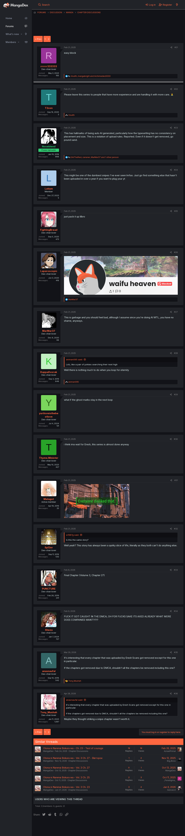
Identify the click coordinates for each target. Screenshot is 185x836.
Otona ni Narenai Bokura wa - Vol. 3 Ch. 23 (66, 787)
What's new (12, 34)
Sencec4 (171, 790)
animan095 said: (74, 359)
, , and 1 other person (95, 157)
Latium (49, 188)
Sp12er (49, 547)
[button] (21, 34)
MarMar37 (48, 330)
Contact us (75, 824)
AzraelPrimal (170, 751)
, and (91, 76)
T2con (49, 108)
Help (125, 824)
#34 (176, 611)
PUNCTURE (48, 588)
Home (9, 18)
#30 (176, 439)
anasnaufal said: (74, 700)
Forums (10, 26)
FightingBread (48, 229)
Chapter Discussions (78, 751)
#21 (176, 47)
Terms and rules (93, 824)
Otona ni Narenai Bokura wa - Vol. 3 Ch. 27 (66, 767)
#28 (176, 353)
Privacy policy (112, 824)
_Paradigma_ (170, 780)
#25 (176, 211)
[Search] (43, 4)
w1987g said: (72, 535)
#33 (176, 570)
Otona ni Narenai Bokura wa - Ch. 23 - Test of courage (73, 748)
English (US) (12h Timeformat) (50, 824)
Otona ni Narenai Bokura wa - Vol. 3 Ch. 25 (66, 777)
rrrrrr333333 (49, 66)
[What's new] (177, 4)
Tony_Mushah (48, 712)
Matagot (49, 499)
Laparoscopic (48, 271)
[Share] (171, 47)
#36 (176, 693)
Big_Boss (171, 761)
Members (11, 42)
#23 (176, 128)
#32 (176, 529)
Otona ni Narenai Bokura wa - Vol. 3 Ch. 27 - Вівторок (73, 758)
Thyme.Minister (48, 457)
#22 (176, 89)
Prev (39, 39)
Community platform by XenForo (157, 829)
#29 (176, 394)
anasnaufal (48, 671)
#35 (176, 652)
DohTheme (153, 831)
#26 (176, 252)
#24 (176, 170)
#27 (176, 312)
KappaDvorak (48, 372)
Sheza (49, 629)
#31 (176, 480)
